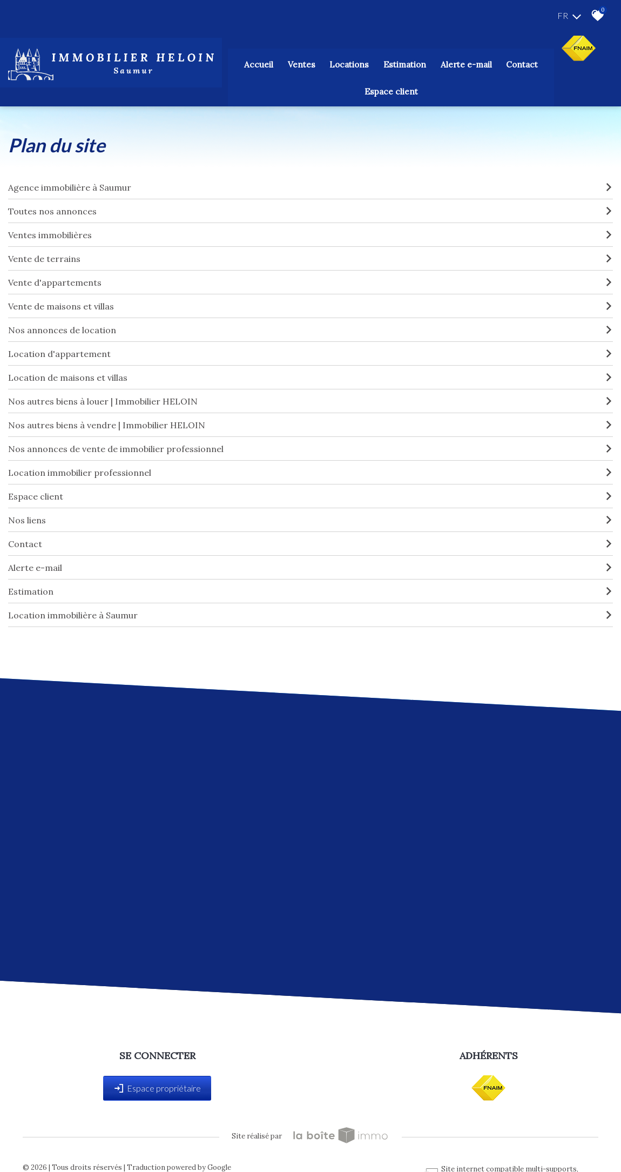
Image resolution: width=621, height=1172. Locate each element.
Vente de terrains (310, 228)
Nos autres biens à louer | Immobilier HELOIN (310, 370)
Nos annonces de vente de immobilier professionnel (310, 418)
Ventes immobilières (310, 204)
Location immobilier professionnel (310, 441)
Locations (298, 63)
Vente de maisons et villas (310, 275)
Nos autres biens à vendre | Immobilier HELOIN (310, 394)
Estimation (346, 63)
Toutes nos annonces (310, 180)
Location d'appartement (310, 323)
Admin (218, 1139)
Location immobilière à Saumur (310, 584)
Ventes (257, 63)
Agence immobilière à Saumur (310, 156)
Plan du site (46, 1139)
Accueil (221, 63)
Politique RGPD (333, 1139)
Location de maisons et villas (310, 346)
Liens (194, 1139)
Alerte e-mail (310, 536)
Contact (449, 63)
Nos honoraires (156, 1139)
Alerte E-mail (400, 63)
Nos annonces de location (310, 299)
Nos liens (310, 489)
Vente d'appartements (310, 251)
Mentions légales (97, 1139)
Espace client (498, 63)
